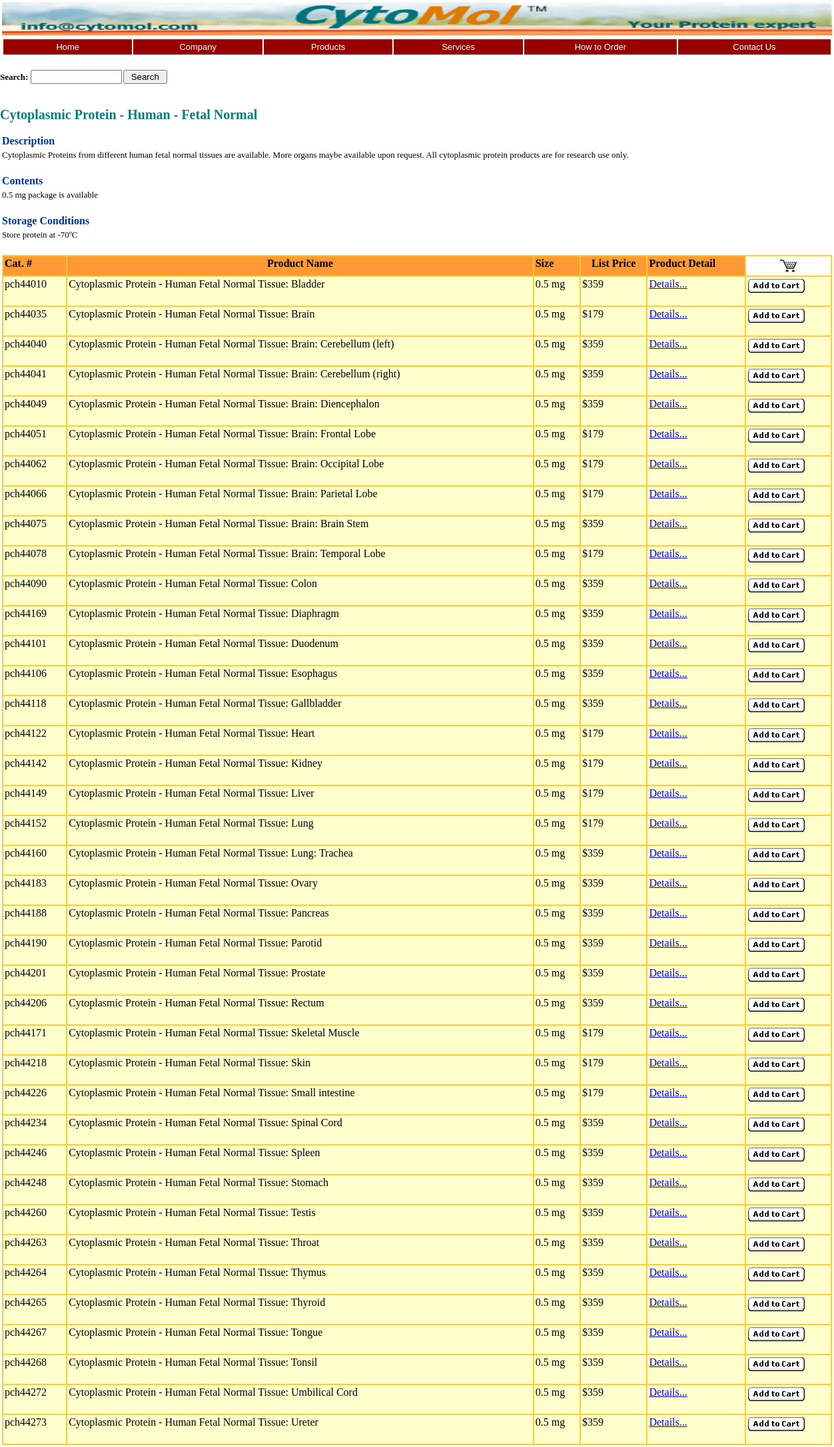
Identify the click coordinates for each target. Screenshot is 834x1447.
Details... (668, 284)
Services (458, 47)
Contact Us (754, 47)
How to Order (600, 47)
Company (197, 47)
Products (328, 47)
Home (67, 47)
